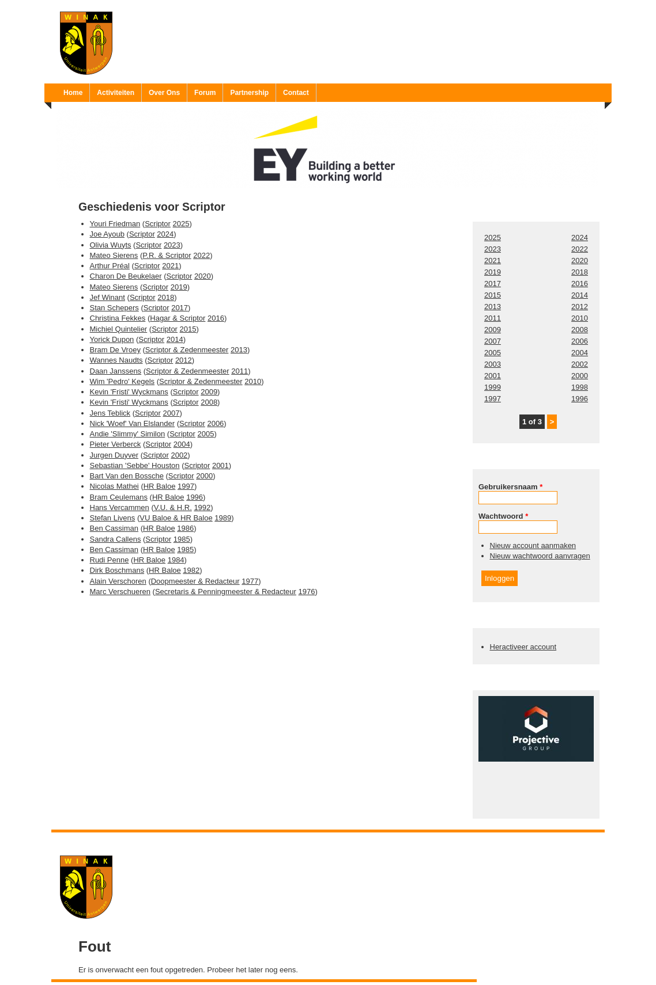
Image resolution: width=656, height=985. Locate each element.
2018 (165, 297)
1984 (176, 560)
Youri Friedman (115, 223)
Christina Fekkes (118, 318)
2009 (209, 391)
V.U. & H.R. (173, 507)
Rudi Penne (109, 560)
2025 (181, 223)
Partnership (249, 93)
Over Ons (164, 93)
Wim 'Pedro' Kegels (122, 381)
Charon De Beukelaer (126, 276)
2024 (165, 234)
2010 (252, 381)
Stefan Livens (112, 518)
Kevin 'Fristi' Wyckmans (129, 391)
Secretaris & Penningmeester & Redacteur (225, 591)
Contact (296, 93)
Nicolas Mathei (114, 486)
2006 (215, 423)
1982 (191, 570)
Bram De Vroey (115, 349)
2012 (183, 360)
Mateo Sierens (114, 255)
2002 (179, 455)
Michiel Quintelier (119, 329)
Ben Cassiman (114, 528)
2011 (239, 371)
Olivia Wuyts (110, 245)
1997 (186, 486)
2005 (206, 433)
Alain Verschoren (118, 581)
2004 (182, 444)
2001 (220, 465)
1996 (194, 497)
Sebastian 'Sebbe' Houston (135, 465)
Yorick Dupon (112, 339)
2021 (170, 265)
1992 (202, 507)
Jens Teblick (110, 413)
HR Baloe (160, 486)
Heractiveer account (523, 646)
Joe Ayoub (107, 234)
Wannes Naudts (116, 360)
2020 (202, 276)
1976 (307, 591)
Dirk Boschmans (117, 570)
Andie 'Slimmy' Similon (127, 433)
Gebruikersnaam (510, 486)
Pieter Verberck (115, 444)
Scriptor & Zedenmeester (187, 349)
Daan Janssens (116, 371)
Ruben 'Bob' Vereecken (340, 839)
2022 (201, 255)
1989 (222, 518)
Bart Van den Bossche (127, 475)
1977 (250, 581)
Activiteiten (115, 93)
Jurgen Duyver (114, 455)
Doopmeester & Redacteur (195, 581)
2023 (172, 245)
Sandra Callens (115, 539)
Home (72, 93)
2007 (171, 413)
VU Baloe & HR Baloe (176, 518)
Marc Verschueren (120, 591)
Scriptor (158, 223)
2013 (239, 349)
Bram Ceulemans (119, 497)
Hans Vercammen (119, 507)
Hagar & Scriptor (177, 318)
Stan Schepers (114, 307)
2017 (179, 307)
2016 (216, 318)
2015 (188, 329)
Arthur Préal (110, 265)
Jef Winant (107, 297)
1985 (182, 539)
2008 (209, 402)
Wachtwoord (503, 516)
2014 (175, 339)
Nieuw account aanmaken (533, 545)
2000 (204, 475)
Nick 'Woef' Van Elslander (132, 423)
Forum (205, 93)
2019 (179, 287)
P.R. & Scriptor (166, 255)
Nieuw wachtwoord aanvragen (540, 556)
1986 (185, 528)
